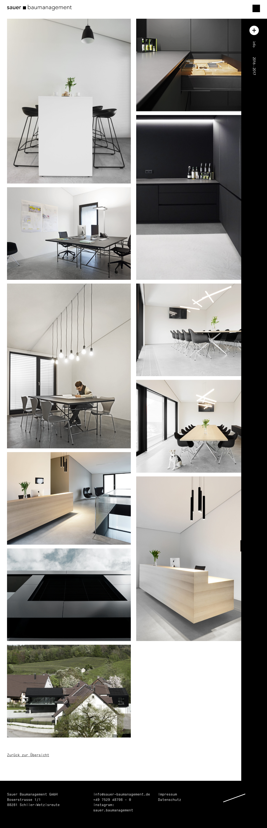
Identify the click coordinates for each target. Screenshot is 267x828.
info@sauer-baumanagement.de (121, 794)
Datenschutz (169, 800)
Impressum (167, 794)
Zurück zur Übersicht (28, 755)
